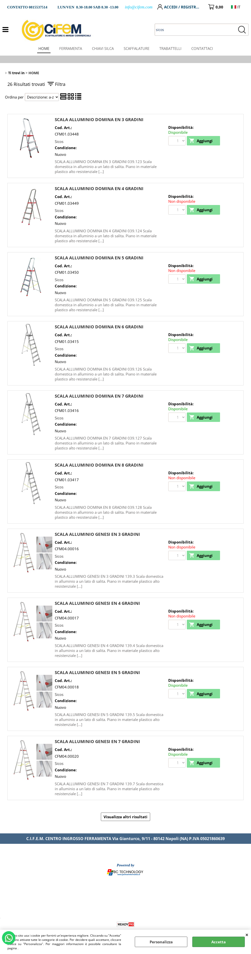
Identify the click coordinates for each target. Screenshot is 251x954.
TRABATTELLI (170, 48)
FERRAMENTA (70, 48)
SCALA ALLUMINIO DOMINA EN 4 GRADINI (99, 188)
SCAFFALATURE (136, 48)
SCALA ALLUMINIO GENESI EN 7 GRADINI (97, 741)
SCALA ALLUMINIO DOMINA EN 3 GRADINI (99, 119)
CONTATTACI (202, 48)
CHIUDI (247, 934)
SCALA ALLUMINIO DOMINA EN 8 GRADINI (99, 465)
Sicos (59, 141)
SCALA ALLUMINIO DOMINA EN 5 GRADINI (99, 258)
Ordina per (14, 97)
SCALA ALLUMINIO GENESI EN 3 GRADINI (97, 534)
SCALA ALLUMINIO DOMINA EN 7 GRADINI (99, 396)
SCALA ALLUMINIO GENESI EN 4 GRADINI (97, 603)
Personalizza (161, 941)
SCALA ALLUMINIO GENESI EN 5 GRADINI (97, 672)
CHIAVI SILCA (103, 48)
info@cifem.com (138, 7)
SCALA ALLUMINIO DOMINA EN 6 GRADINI (99, 327)
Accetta (218, 941)
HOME (43, 48)
